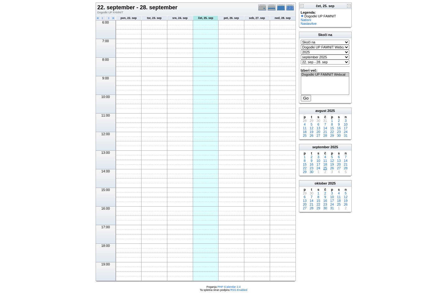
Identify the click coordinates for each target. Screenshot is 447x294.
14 (325, 128)
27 (318, 135)
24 (345, 132)
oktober (321, 183)
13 (318, 128)
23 (339, 132)
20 (318, 132)
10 (345, 124)
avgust (320, 111)
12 (311, 128)
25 (304, 135)
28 (325, 135)
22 (332, 132)
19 (311, 132)
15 (332, 128)
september (321, 147)
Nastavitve (309, 23)
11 (304, 128)
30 (339, 135)
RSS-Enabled (238, 290)
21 (325, 132)
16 (339, 128)
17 (345, 128)
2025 (331, 111)
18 (304, 132)
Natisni (306, 20)
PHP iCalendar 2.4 (229, 286)
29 (332, 135)
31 (345, 135)
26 (311, 135)
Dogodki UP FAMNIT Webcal (325, 75)
